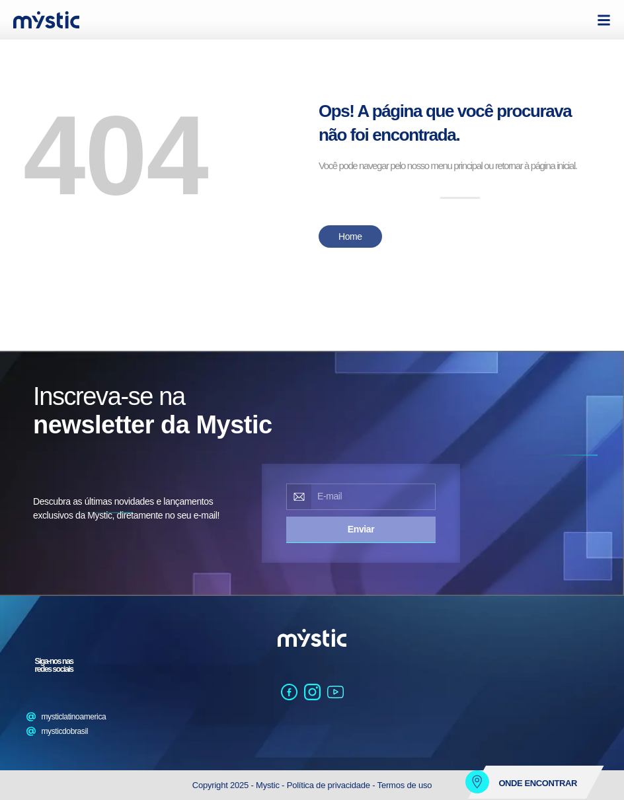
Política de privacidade (328, 785)
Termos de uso (404, 785)
